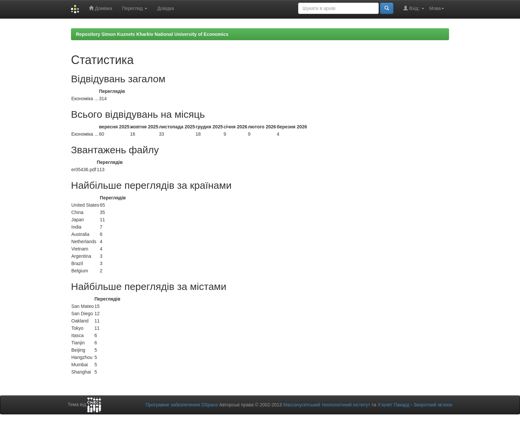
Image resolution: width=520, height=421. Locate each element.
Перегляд (134, 8)
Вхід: (413, 8)
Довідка (165, 8)
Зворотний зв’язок (433, 404)
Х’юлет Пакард (393, 404)
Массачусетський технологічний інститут (326, 404)
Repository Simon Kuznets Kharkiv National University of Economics (152, 34)
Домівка (100, 8)
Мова (436, 8)
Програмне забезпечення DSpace (182, 404)
